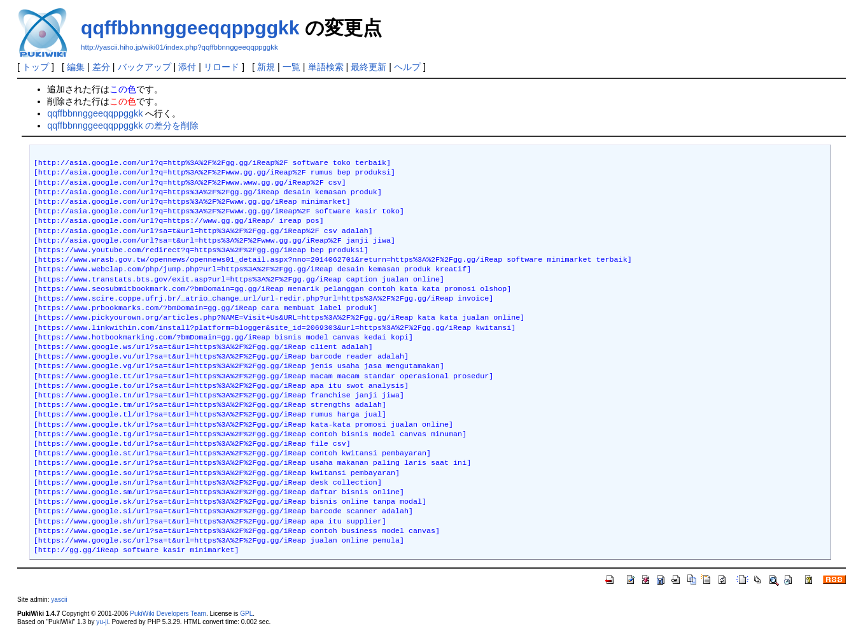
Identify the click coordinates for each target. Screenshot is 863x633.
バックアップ (144, 67)
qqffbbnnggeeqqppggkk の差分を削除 (123, 125)
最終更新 (368, 67)
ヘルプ (407, 67)
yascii (59, 599)
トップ (35, 67)
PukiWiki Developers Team (168, 613)
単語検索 (326, 67)
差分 (101, 67)
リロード (221, 67)
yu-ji (102, 621)
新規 (266, 67)
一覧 (291, 67)
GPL (246, 613)
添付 (187, 67)
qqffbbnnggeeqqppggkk (190, 27)
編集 (76, 67)
